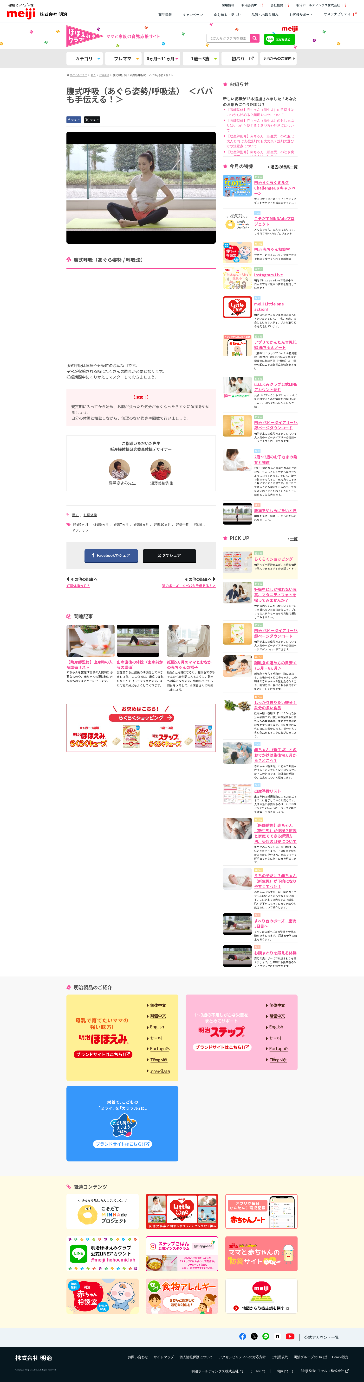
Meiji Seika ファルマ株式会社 (325, 1371)
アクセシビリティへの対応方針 (242, 1357)
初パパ (243, 58)
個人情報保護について (196, 1357)
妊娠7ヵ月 (121, 524)
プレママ (126, 58)
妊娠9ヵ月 (141, 524)
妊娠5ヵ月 (80, 524)
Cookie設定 (340, 1357)
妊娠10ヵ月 (162, 524)
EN (260, 1371)
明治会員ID (252, 5)
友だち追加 (283, 39)
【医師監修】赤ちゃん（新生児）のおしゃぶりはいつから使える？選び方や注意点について (260, 125)
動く (75, 515)
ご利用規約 (279, 1357)
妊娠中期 (182, 524)
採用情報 (228, 5)
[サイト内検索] (354, 5)
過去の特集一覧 (283, 167)
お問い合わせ (138, 1357)
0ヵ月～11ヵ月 (162, 58)
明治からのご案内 (279, 58)
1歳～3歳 (204, 58)
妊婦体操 (90, 515)
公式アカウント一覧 (321, 1337)
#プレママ (80, 530)
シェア (73, 120)
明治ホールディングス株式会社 (321, 5)
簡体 (282, 1371)
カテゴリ (87, 58)
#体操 (198, 524)
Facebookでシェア (111, 555)
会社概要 (280, 5)
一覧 (293, 538)
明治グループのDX (310, 1357)
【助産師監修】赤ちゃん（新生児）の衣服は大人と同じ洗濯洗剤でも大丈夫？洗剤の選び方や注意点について (260, 141)
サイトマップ (164, 1357)
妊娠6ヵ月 (101, 524)
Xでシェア (172, 555)
